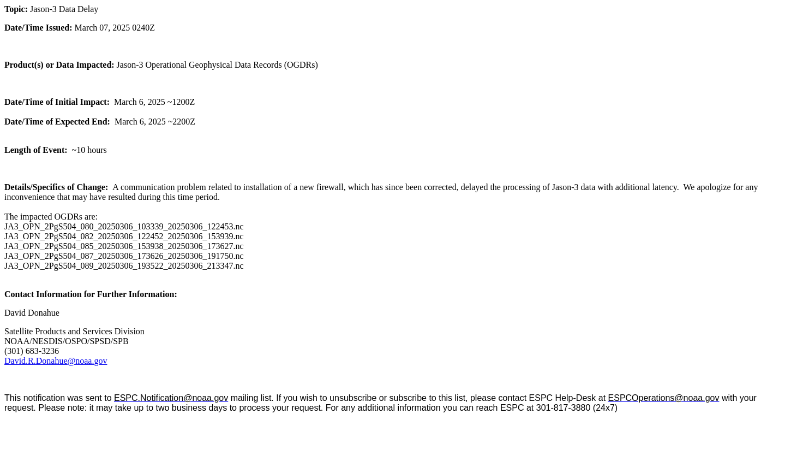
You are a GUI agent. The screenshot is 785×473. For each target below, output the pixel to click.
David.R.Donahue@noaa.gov (55, 360)
